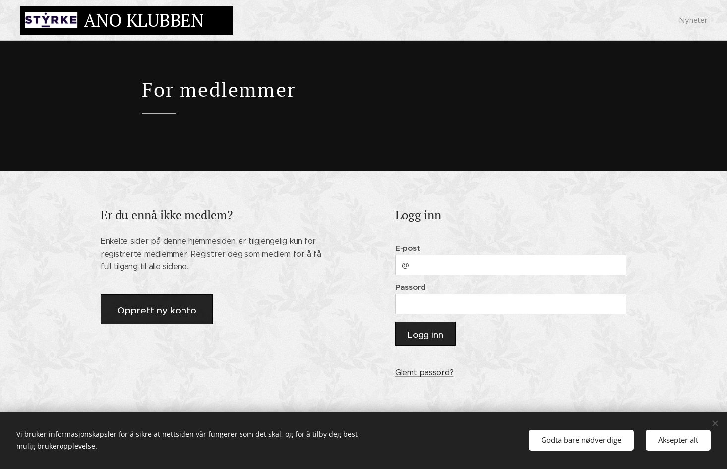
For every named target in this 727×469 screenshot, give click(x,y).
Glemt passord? (424, 372)
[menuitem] (691, 20)
